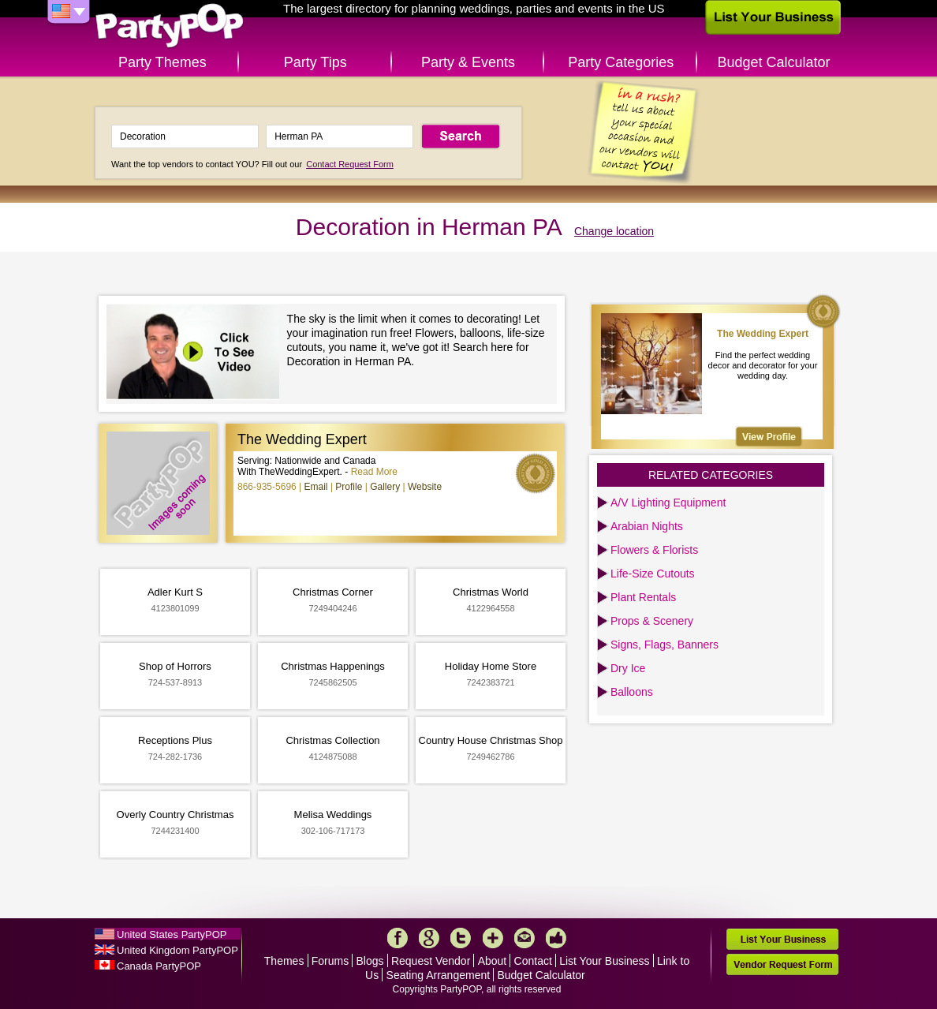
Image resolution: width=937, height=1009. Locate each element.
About (492, 961)
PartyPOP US (170, 26)
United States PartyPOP (171, 934)
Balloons (631, 692)
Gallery (385, 486)
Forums (330, 961)
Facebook (397, 938)
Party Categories (621, 62)
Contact (533, 961)
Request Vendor (430, 961)
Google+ (429, 938)
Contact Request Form (350, 164)
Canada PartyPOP (159, 966)
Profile (348, 486)
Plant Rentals (643, 597)
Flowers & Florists (654, 550)
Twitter (460, 938)
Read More (374, 471)
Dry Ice (627, 668)
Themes (284, 961)
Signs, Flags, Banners (664, 644)
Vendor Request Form (782, 964)
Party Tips (315, 62)
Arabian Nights (646, 526)
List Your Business (604, 961)
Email (316, 486)
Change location (614, 231)
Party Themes (162, 62)
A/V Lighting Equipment (668, 502)
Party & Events (468, 62)
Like (556, 938)
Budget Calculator (774, 62)
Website (425, 486)
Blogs (370, 961)
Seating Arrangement (438, 975)
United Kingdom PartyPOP (177, 950)
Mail (524, 938)
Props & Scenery (651, 621)
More (493, 938)
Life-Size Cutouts (652, 573)
